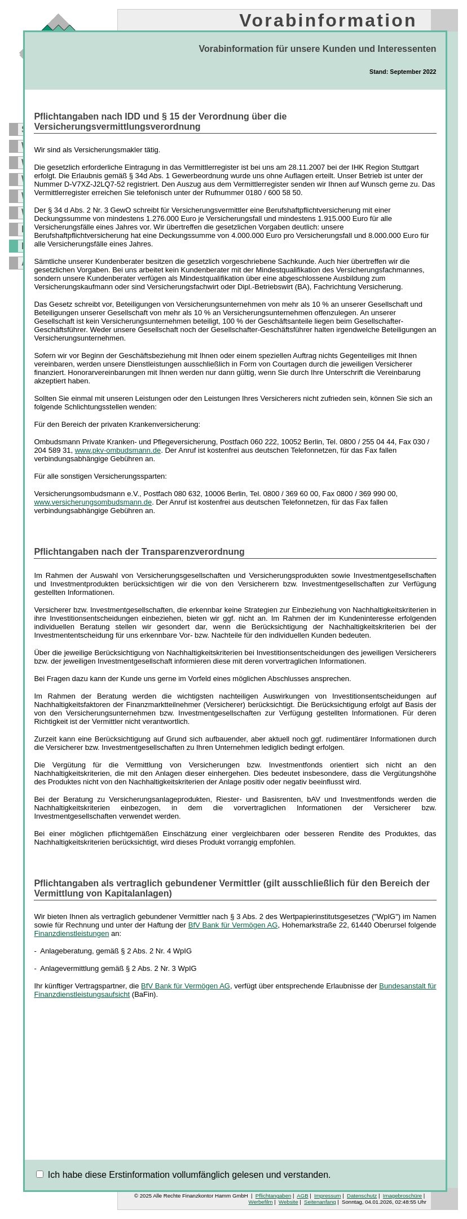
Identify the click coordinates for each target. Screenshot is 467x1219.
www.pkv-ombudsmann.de (118, 450)
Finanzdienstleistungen (71, 933)
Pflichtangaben (273, 1195)
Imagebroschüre (402, 1195)
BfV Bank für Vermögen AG (233, 925)
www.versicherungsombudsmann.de (93, 502)
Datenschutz (362, 1195)
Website (288, 1202)
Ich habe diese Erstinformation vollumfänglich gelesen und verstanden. (189, 1175)
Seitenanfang (320, 1202)
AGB (302, 1195)
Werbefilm (261, 1202)
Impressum (327, 1195)
